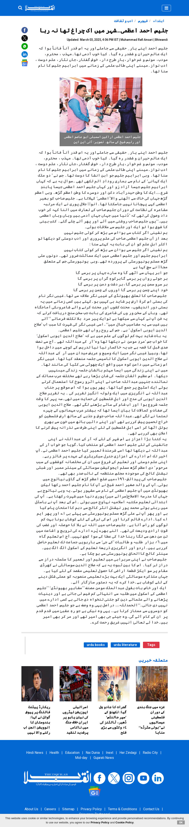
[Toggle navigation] (166, 8)
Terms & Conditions (122, 809)
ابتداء (158, 21)
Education (72, 753)
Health (54, 753)
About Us (31, 809)
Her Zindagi (128, 753)
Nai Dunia (93, 753)
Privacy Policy (91, 809)
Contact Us (151, 809)
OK (181, 822)
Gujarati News (104, 758)
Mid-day (81, 758)
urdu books (96, 645)
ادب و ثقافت (123, 21)
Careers (50, 809)
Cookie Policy (124, 822)
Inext (109, 753)
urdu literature (125, 645)
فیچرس (142, 21)
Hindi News (34, 753)
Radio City (150, 753)
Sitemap (68, 809)
